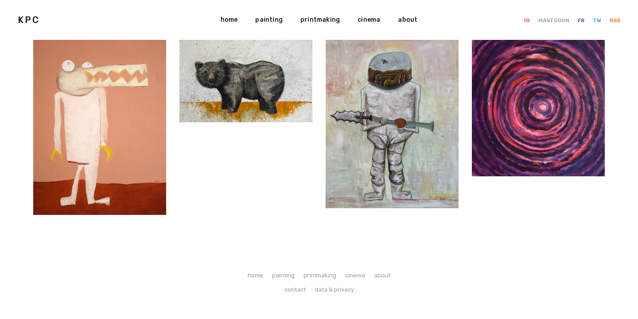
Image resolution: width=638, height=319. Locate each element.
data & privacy (334, 289)
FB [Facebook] (582, 20)
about (407, 19)
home (229, 19)
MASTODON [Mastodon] (554, 20)
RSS (615, 20)
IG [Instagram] (527, 20)
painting (269, 19)
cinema (369, 19)
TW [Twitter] (598, 20)
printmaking (320, 19)
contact (295, 289)
